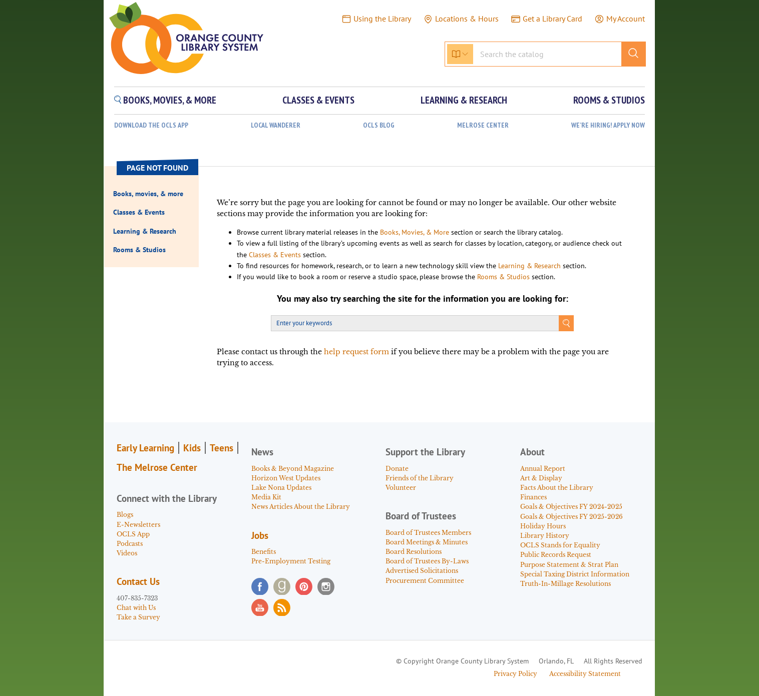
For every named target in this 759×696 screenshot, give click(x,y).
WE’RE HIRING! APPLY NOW (608, 125)
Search (566, 323)
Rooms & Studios (503, 276)
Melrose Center (483, 125)
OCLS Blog (379, 125)
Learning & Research (529, 265)
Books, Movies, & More (414, 232)
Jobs (259, 535)
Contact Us (138, 581)
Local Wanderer (275, 125)
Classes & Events (275, 254)
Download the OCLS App (151, 125)
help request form (356, 351)
